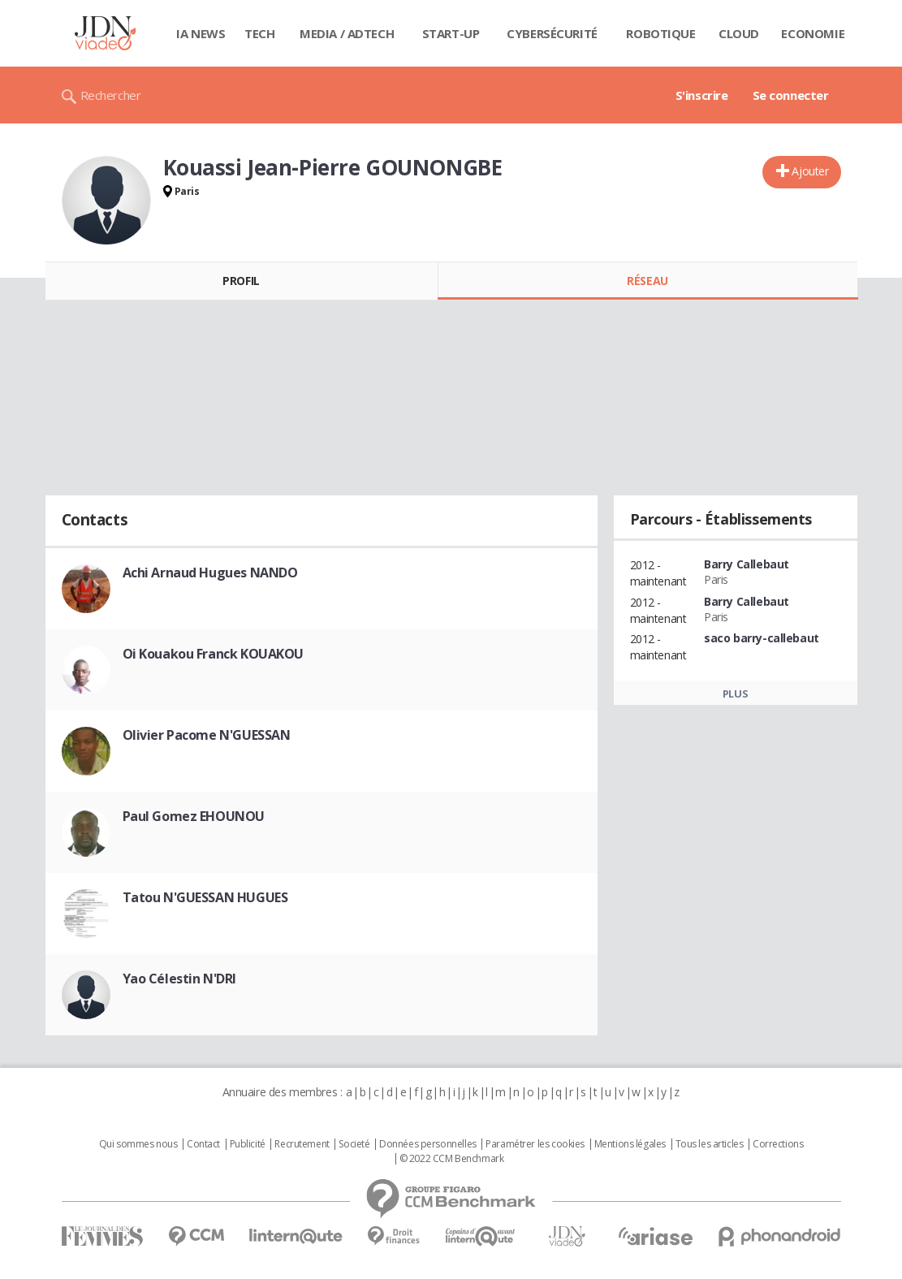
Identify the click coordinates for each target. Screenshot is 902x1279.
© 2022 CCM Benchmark (451, 1158)
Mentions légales (630, 1144)
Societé (354, 1144)
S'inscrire (701, 95)
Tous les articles (709, 1144)
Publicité (247, 1144)
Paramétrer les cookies (535, 1144)
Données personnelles (428, 1144)
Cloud (739, 33)
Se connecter (791, 95)
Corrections (778, 1144)
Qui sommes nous (138, 1144)
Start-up (451, 33)
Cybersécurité (552, 33)
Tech (259, 33)
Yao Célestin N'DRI (179, 978)
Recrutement (301, 1144)
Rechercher (110, 95)
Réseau (647, 280)
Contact (203, 1144)
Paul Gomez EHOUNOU (194, 816)
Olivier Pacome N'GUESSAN (207, 735)
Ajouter (810, 171)
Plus (735, 693)
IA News (200, 33)
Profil (240, 280)
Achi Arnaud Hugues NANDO (210, 572)
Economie (812, 33)
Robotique (660, 33)
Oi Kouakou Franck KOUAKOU (213, 654)
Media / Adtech (347, 33)
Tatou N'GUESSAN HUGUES (205, 897)
